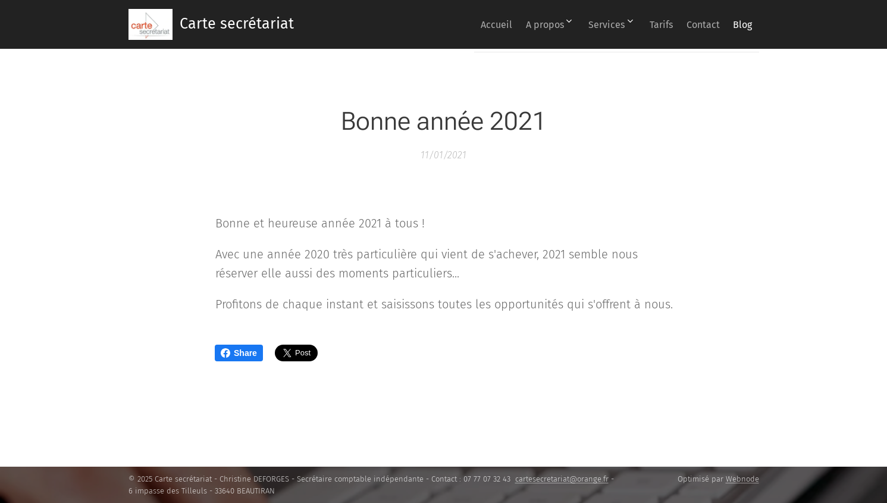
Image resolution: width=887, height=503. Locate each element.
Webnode (742, 478)
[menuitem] (458, 24)
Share (239, 353)
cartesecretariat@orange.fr (562, 478)
